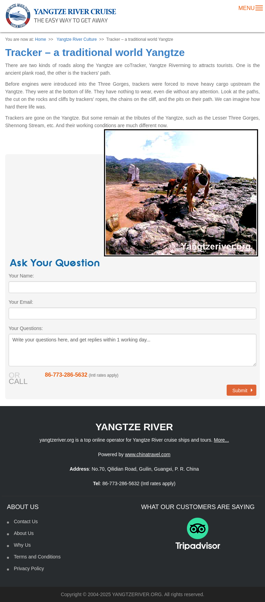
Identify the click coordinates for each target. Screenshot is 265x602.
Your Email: (21, 302)
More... (221, 440)
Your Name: (21, 276)
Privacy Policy (29, 568)
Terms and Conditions (37, 556)
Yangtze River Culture (77, 39)
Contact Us (26, 521)
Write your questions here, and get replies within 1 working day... (132, 350)
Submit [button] (242, 390)
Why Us (22, 545)
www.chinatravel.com (148, 454)
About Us (24, 533)
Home (40, 39)
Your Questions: (26, 328)
